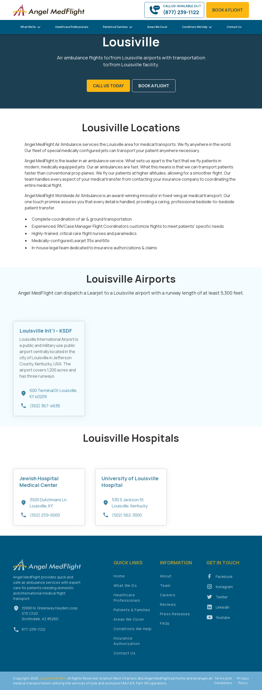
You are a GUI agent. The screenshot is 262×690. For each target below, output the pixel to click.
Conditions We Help (133, 631)
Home (119, 579)
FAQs (165, 626)
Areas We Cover (157, 27)
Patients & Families (132, 612)
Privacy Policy (243, 680)
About (166, 579)
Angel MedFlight (52, 678)
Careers (168, 598)
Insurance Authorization (127, 644)
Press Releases (175, 616)
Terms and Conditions (223, 680)
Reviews (168, 607)
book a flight (227, 10)
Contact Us (234, 27)
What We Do (125, 588)
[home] (49, 9)
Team (165, 588)
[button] (30, 27)
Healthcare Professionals (71, 27)
